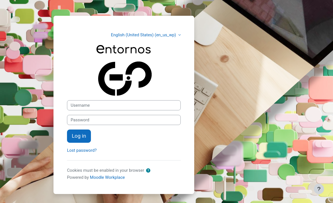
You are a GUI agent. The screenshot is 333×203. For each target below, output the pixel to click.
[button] (148, 170)
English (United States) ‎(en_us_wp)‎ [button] (144, 34)
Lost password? (82, 150)
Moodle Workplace (107, 177)
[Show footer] (319, 189)
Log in (79, 136)
